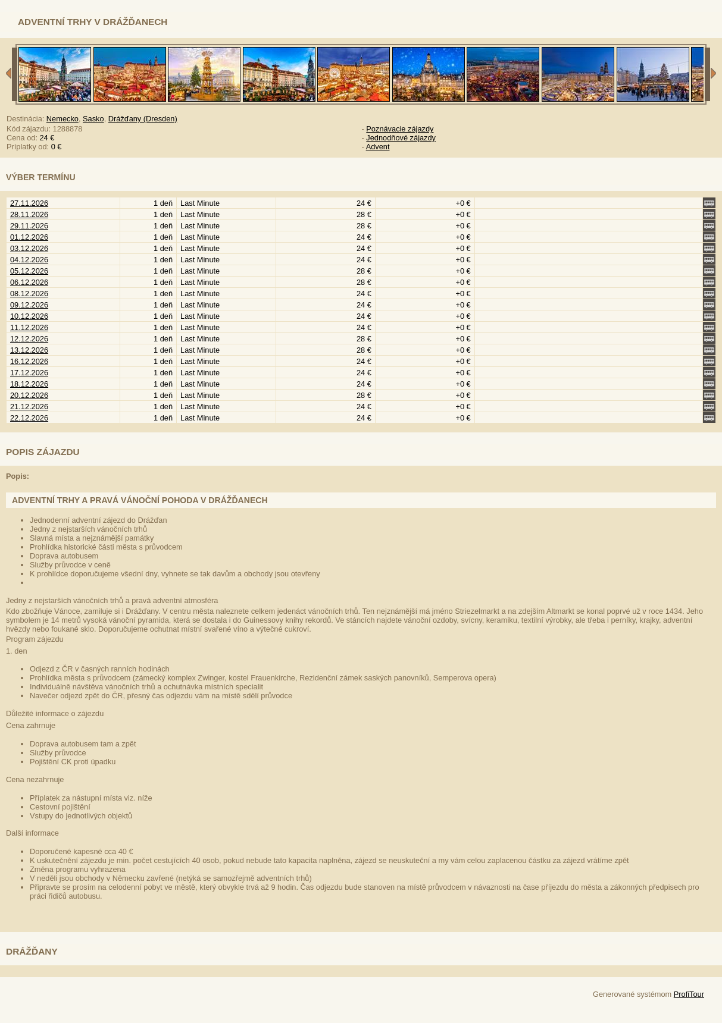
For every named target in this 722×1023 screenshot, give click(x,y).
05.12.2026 (29, 270)
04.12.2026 (29, 259)
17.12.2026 (29, 372)
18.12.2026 (29, 383)
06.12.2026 (29, 282)
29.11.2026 (29, 225)
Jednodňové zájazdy (401, 137)
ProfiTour (689, 994)
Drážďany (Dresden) (142, 118)
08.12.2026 (29, 293)
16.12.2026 (29, 361)
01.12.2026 (29, 237)
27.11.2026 (29, 203)
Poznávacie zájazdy (399, 128)
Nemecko (62, 118)
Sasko (93, 118)
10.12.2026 (29, 316)
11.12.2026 (29, 327)
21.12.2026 (29, 406)
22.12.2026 (29, 417)
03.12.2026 (29, 248)
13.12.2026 (29, 350)
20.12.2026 (29, 395)
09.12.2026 (29, 304)
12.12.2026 (29, 338)
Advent (378, 146)
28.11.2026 (29, 214)
